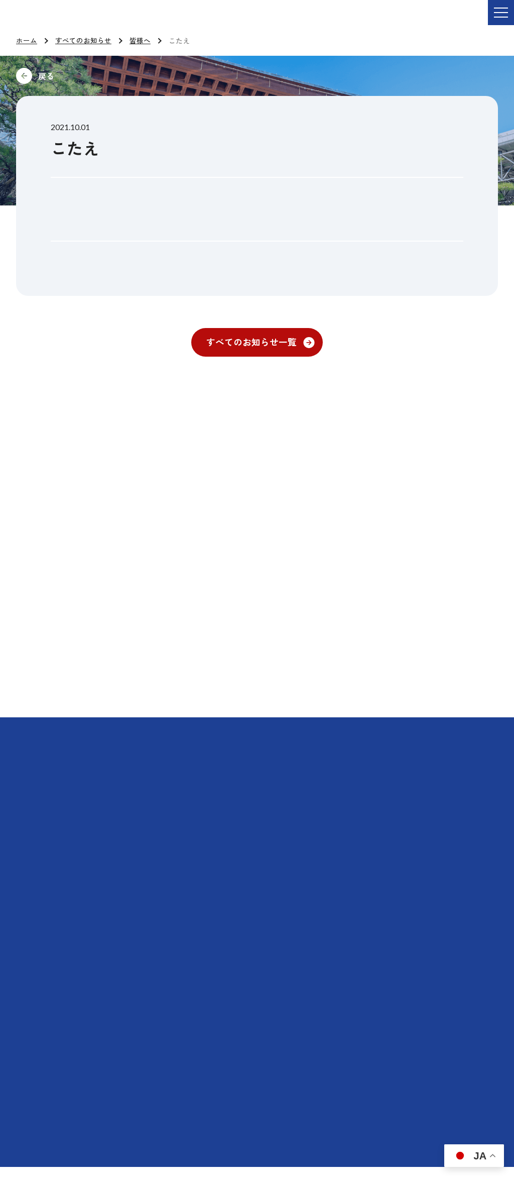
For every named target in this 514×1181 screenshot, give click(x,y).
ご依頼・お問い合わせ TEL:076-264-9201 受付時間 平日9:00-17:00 (148, 19)
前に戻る (113, 76)
